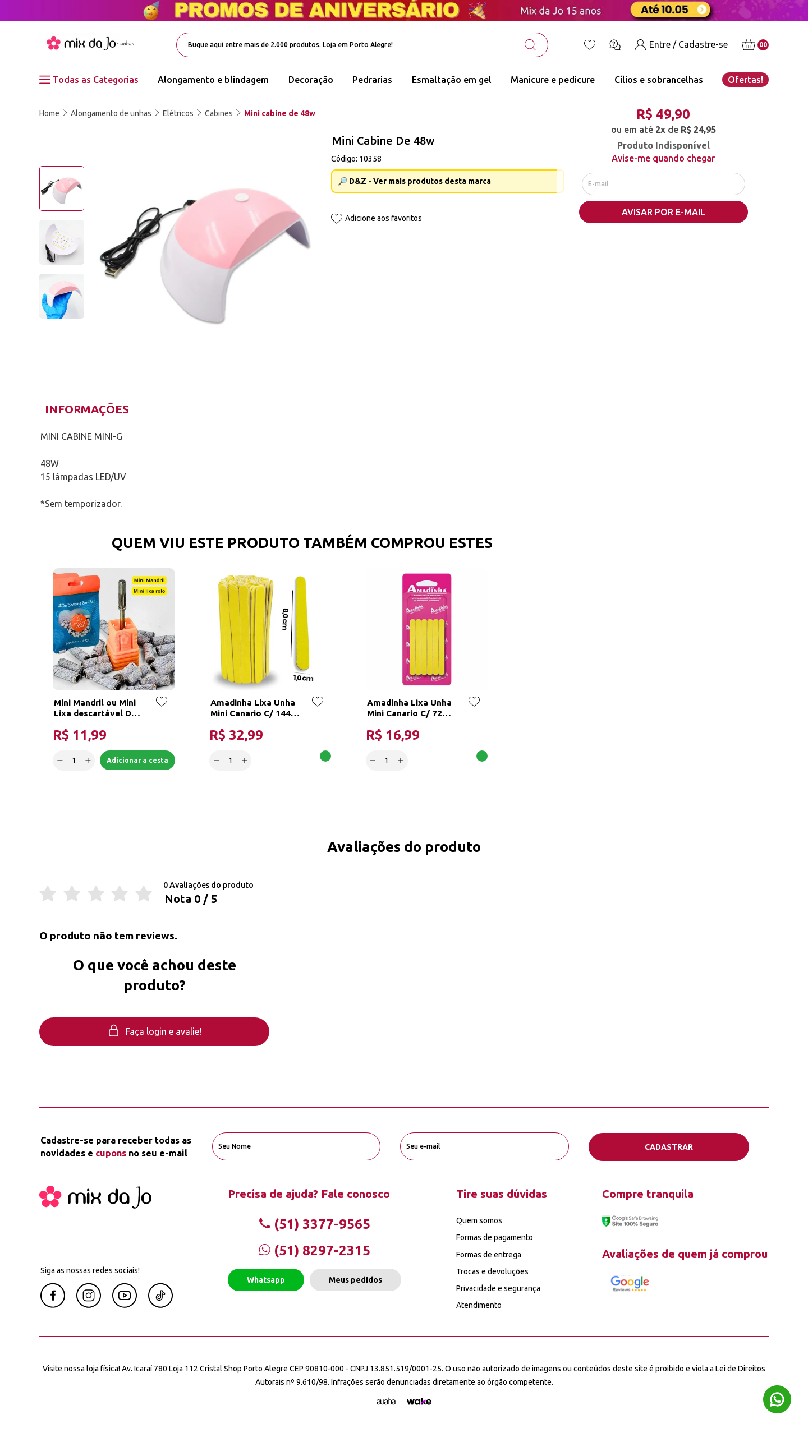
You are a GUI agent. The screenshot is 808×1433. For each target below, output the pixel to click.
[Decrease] (60, 760)
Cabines (219, 113)
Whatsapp (266, 1279)
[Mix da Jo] (95, 1205)
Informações (87, 409)
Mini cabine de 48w (279, 113)
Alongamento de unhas (111, 113)
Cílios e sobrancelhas (658, 80)
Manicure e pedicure (553, 80)
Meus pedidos (355, 1279)
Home (49, 113)
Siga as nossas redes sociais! (90, 1269)
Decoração (310, 80)
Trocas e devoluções (492, 1270)
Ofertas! (745, 80)
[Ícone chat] (615, 44)
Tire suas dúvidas (501, 1193)
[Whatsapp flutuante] (777, 1400)
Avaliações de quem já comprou (685, 1253)
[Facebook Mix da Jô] (52, 1304)
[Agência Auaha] (386, 1401)
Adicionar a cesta (135, 759)
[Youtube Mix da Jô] (124, 1304)
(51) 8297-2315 (314, 1250)
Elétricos (178, 113)
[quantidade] (74, 760)
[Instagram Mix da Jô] (88, 1304)
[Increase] (88, 760)
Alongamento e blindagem (213, 80)
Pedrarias (372, 80)
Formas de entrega (488, 1254)
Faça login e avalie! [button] (154, 1032)
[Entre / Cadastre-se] (681, 44)
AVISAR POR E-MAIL (663, 214)
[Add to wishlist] (336, 219)
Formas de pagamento (494, 1237)
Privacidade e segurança (498, 1287)
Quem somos (479, 1219)
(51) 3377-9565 (314, 1223)
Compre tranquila (648, 1193)
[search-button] (530, 45)
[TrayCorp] (419, 1401)
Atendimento (479, 1304)
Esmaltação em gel (452, 80)
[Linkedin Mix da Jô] (160, 1304)
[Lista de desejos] (589, 44)
